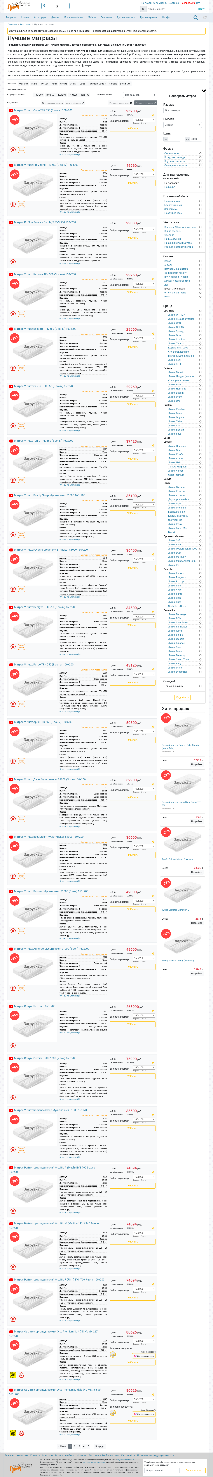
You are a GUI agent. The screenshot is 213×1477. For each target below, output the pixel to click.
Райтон (34, 84)
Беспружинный (173, 205)
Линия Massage (177, 614)
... (93, 1446)
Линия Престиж (177, 446)
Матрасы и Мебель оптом (104, 1455)
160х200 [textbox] (138, 119)
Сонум (73, 84)
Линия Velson (175, 470)
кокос (167, 261)
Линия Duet (174, 552)
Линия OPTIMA (176, 314)
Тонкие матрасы (177, 466)
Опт (198, 3)
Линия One (174, 401)
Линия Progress (177, 577)
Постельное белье (73, 17)
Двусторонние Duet (179, 499)
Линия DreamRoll (177, 671)
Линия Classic (176, 372)
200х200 (62, 95)
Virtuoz (63, 84)
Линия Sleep (175, 647)
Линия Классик (177, 491)
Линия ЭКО (174, 323)
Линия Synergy (176, 331)
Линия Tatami (176, 343)
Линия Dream (175, 413)
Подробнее (196, 764)
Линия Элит (175, 450)
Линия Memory (176, 655)
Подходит (170, 187)
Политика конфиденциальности (155, 1455)
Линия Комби (176, 454)
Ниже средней (172, 239)
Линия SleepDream (178, 622)
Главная (9, 1455)
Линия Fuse (174, 602)
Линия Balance (176, 643)
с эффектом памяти (175, 272)
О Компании (160, 3)
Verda (54, 84)
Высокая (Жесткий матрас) (180, 227)
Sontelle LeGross (177, 606)
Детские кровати (148, 17)
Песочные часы (173, 213)
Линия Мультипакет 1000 (182, 548)
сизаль (168, 265)
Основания (106, 17)
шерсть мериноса (174, 288)
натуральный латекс (176, 268)
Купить (132, 128)
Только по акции (173, 686)
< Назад (62, 1446)
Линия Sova (175, 433)
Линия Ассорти (176, 495)
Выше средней (172, 231)
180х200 (38, 95)
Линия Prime (175, 667)
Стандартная (171, 153)
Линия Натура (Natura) (181, 376)
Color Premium (176, 474)
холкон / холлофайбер (177, 280)
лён (166, 284)
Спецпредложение (179, 351)
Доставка (173, 3)
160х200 (73, 95)
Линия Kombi (175, 630)
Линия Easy (174, 663)
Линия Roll (174, 565)
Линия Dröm (175, 396)
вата (167, 296)
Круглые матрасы (174, 161)
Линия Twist (175, 421)
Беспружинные (177, 511)
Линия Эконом (176, 487)
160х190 (85, 95)
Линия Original (176, 417)
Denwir (172, 532)
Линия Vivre (175, 589)
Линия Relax (175, 524)
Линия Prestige (176, 409)
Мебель (92, 17)
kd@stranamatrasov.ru (125, 1460)
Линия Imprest (176, 573)
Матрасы (11, 17)
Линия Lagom (176, 392)
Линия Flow (174, 384)
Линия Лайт (175, 462)
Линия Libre (175, 597)
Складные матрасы (175, 165)
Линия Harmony (177, 388)
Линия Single (175, 634)
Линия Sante (175, 593)
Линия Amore (175, 458)
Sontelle (113, 84)
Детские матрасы (126, 17)
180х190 (50, 95)
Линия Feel (174, 359)
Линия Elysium (176, 429)
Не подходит (171, 183)
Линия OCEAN (176, 327)
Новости (82, 1455)
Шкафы (166, 17)
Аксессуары (40, 17)
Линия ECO (174, 618)
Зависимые (171, 209)
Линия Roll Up (176, 581)
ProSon (44, 84)
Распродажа (188, 3)
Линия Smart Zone (178, 659)
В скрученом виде (174, 157)
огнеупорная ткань (175, 292)
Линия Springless (177, 626)
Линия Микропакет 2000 (182, 561)
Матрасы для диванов (181, 355)
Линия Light (175, 503)
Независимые (172, 201)
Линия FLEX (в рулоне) (181, 318)
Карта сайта (128, 1455)
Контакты (146, 3)
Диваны (55, 17)
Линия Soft (174, 540)
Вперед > (99, 1446)
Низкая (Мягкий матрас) (178, 242)
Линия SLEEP (175, 364)
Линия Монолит (177, 556)
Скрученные (175, 520)
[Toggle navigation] (196, 17)
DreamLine (125, 84)
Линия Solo (174, 585)
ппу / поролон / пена (176, 276)
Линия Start (174, 425)
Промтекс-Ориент (97, 84)
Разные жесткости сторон (179, 246)
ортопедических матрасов (94, 1462)
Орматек (23, 84)
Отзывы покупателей (69, 155)
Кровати (25, 17)
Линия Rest (174, 544)
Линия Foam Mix (177, 528)
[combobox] (144, 120)
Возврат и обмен (64, 1455)
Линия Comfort (176, 339)
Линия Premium (177, 507)
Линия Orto (174, 335)
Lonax (82, 84)
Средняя (169, 235)
